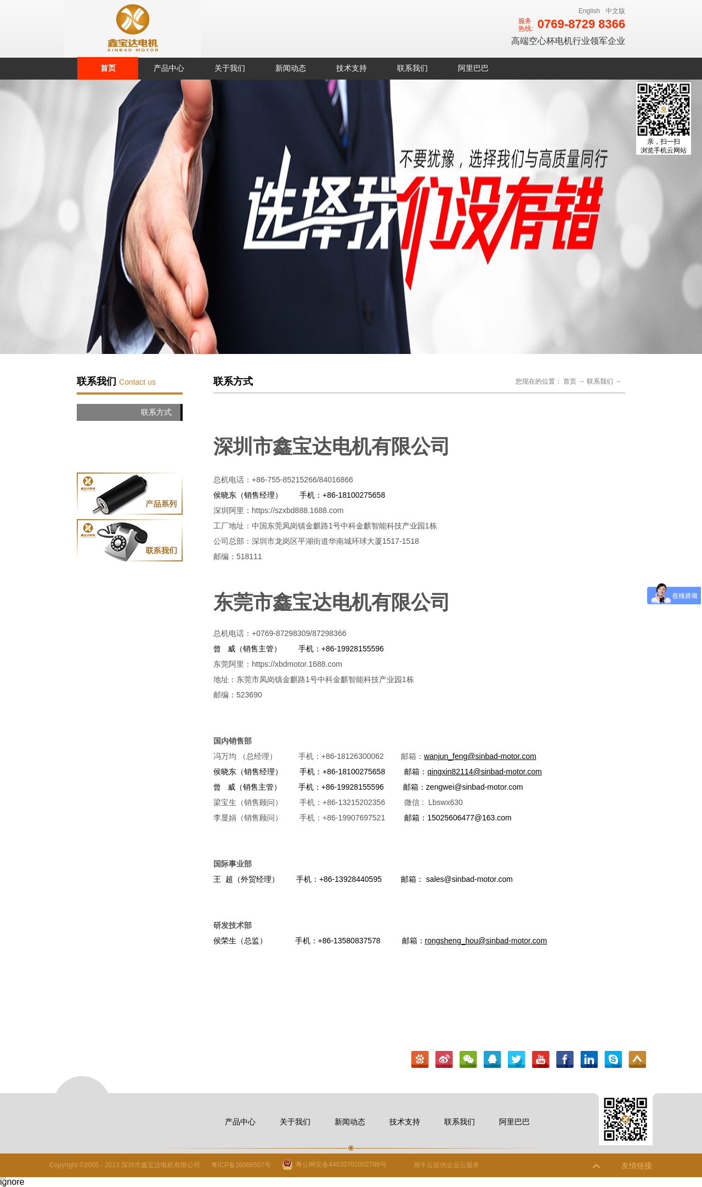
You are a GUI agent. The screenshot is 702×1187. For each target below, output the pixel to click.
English (589, 11)
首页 (108, 68)
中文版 (615, 11)
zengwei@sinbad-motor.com (474, 787)
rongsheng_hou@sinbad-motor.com (486, 940)
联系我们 (600, 381)
